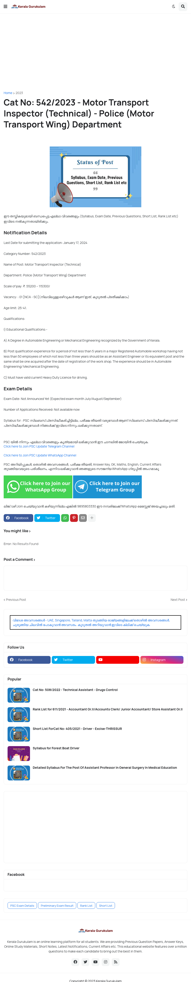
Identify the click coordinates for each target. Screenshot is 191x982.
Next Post (178, 599)
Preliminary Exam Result (57, 906)
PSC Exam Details (22, 906)
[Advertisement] (95, 52)
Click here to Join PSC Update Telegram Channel (39, 446)
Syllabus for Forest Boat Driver (56, 748)
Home (8, 92)
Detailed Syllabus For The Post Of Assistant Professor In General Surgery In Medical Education (105, 768)
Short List (105, 906)
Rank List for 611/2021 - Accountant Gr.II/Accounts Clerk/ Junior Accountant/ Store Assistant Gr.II (108, 709)
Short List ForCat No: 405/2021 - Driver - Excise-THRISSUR (77, 729)
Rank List (86, 906)
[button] (5, 7)
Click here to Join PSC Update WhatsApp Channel (40, 455)
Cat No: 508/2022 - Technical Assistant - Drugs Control (75, 690)
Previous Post (16, 599)
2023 (19, 92)
